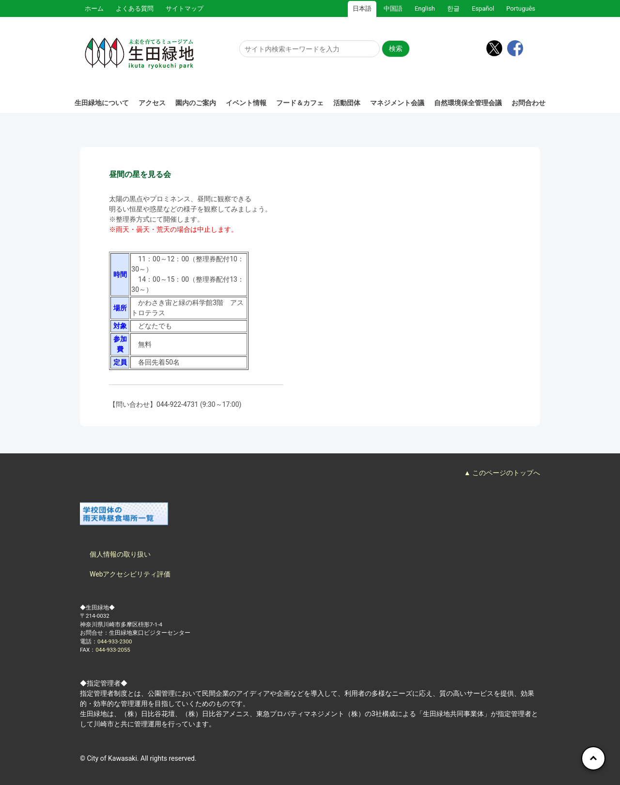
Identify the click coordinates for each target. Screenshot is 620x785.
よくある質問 (135, 8)
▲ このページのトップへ (502, 473)
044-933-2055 (112, 649)
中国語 (393, 8)
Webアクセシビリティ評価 (130, 574)
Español (483, 8)
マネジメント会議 (397, 103)
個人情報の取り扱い (120, 554)
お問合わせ (528, 103)
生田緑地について (102, 103)
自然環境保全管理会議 (468, 103)
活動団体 (346, 103)
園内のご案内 (195, 103)
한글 (453, 8)
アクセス (152, 103)
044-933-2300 (114, 641)
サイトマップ (184, 8)
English (425, 8)
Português (520, 8)
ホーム (94, 8)
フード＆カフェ (300, 103)
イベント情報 (246, 103)
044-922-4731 (177, 404)
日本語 (362, 8)
